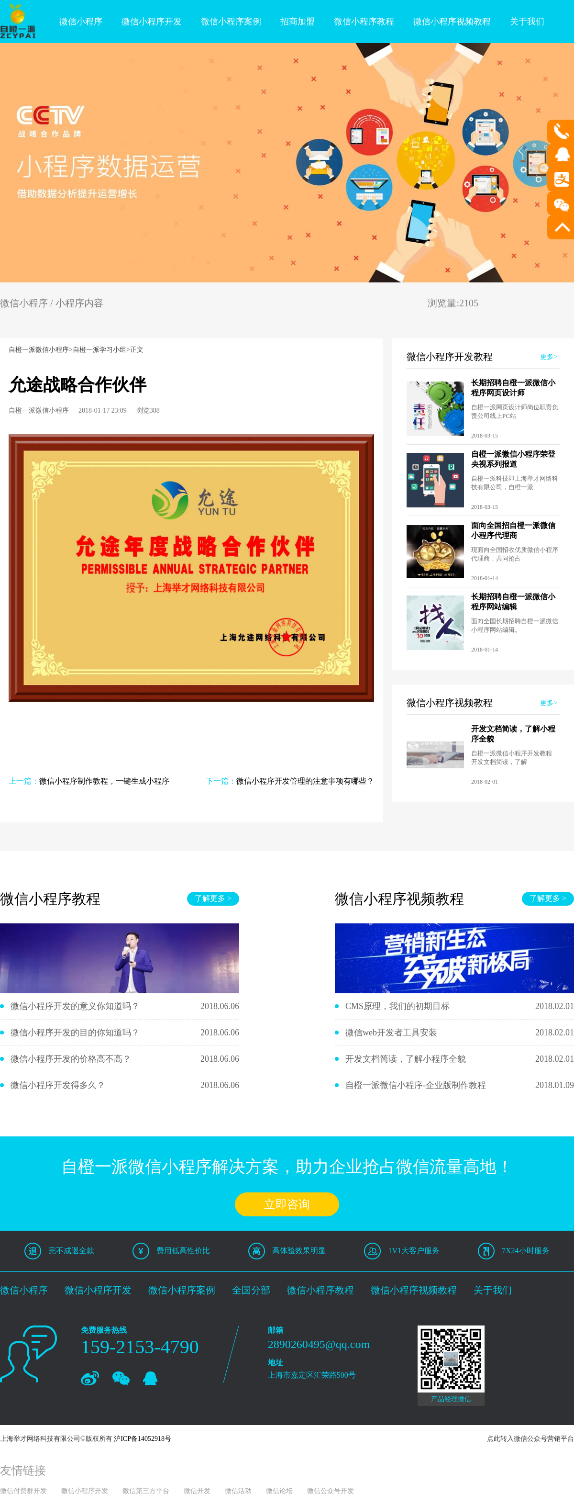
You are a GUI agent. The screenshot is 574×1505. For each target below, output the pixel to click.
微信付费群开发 (23, 1490)
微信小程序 (80, 21)
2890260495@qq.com (319, 1344)
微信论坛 (279, 1490)
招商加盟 (297, 21)
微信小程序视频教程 (452, 21)
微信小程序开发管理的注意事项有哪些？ (305, 781)
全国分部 (251, 1290)
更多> (548, 356)
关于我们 (527, 21)
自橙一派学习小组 (99, 349)
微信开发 (197, 1490)
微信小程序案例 (231, 21)
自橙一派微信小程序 (39, 349)
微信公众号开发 (330, 1490)
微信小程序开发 (151, 21)
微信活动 (238, 1490)
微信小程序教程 (364, 21)
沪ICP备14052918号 (142, 1438)
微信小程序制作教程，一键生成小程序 (104, 781)
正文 (137, 349)
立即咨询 (287, 1204)
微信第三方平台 (145, 1490)
